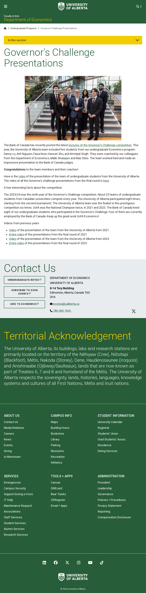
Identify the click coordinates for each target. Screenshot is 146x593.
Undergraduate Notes (23, 280)
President (104, 482)
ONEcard (56, 488)
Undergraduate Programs (23, 28)
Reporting (104, 511)
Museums (57, 451)
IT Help (8, 500)
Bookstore (57, 433)
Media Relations (14, 427)
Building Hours (60, 427)
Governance (105, 494)
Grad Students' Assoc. (112, 439)
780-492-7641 (62, 310)
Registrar (103, 427)
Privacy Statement (109, 505)
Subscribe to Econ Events (24, 292)
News (7, 439)
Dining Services (108, 451)
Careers (9, 433)
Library (55, 439)
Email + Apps (59, 505)
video (22, 176)
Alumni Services (14, 529)
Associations (12, 511)
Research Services (16, 534)
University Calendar (110, 422)
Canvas (55, 482)
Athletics (56, 462)
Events (8, 445)
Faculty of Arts (11, 16)
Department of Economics (28, 19)
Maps (54, 422)
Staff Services (13, 517)
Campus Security (15, 488)
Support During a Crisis (18, 494)
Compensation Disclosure (114, 517)
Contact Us (11, 422)
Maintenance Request (18, 505)
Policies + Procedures (112, 500)
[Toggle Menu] (7, 6)
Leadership (105, 488)
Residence (104, 445)
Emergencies (12, 482)
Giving (8, 451)
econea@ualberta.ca (66, 304)
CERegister (58, 500)
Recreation (58, 456)
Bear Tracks (58, 494)
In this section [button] (17, 40)
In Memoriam (12, 456)
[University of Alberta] (73, 6)
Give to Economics (23, 304)
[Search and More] (138, 6)
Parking (55, 445)
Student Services (15, 523)
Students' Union (108, 433)
